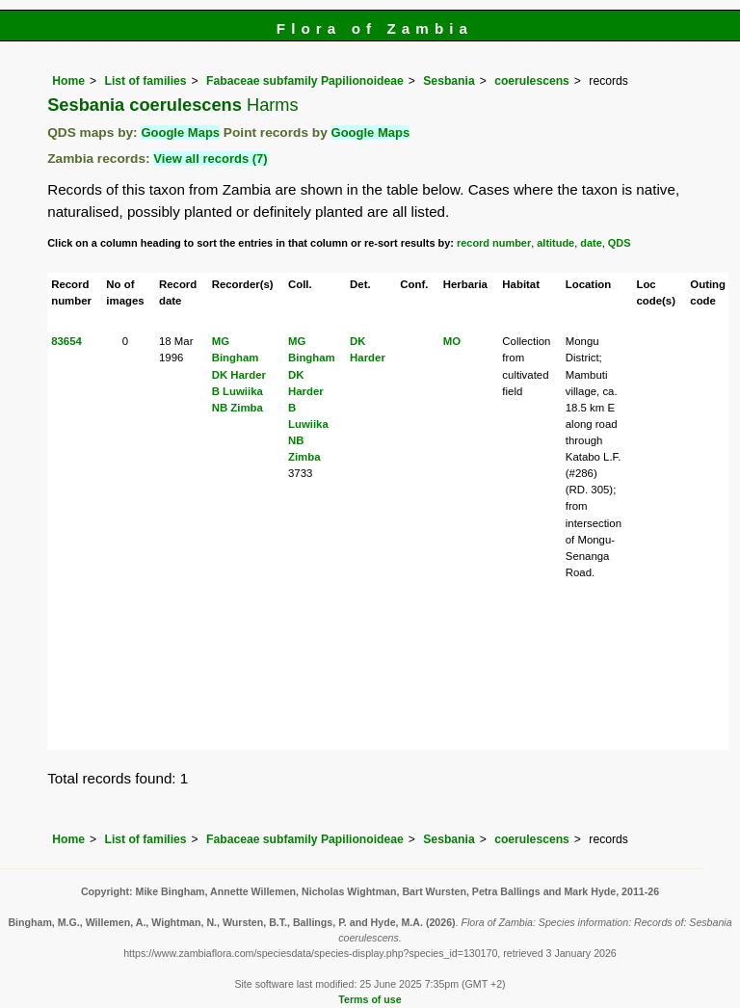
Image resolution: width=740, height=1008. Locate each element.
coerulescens (531, 81)
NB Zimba (237, 407)
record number (494, 243)
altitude (555, 243)
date (591, 243)
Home (68, 81)
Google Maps (180, 132)
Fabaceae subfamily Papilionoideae (305, 81)
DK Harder (239, 375)
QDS (619, 243)
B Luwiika (237, 391)
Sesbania (448, 81)
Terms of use (369, 999)
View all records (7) (210, 158)
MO (452, 341)
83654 (66, 341)
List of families (145, 81)
